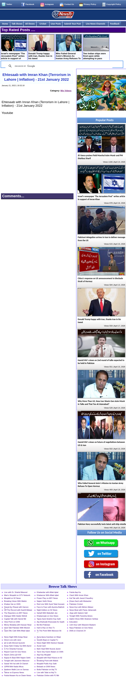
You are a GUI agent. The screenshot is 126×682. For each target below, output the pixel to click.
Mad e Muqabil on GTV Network (17, 595)
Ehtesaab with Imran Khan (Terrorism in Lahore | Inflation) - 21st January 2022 (36, 77)
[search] (58, 66)
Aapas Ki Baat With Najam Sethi (17, 658)
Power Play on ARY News (47, 598)
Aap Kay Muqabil (44, 655)
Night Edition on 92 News (47, 610)
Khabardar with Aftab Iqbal (47, 592)
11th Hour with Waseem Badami (82, 625)
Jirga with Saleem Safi (78, 613)
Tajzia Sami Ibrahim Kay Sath (49, 619)
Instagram (49, 4)
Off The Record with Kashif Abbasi (18, 610)
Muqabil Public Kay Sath (47, 664)
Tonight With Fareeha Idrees (81, 616)
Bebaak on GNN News (46, 667)
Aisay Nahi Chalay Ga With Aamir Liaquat (18, 646)
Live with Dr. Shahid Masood (15, 592)
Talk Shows (17, 23)
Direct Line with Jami (12, 640)
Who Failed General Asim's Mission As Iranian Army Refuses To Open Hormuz (69, 47)
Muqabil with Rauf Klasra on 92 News (49, 658)
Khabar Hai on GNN (12, 604)
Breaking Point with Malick (47, 661)
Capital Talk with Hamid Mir (15, 619)
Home (5, 23)
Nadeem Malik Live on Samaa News (16, 670)
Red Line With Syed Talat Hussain (50, 604)
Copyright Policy (113, 4)
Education (73, 622)
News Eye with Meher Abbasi (81, 607)
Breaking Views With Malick (15, 601)
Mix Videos (66, 90)
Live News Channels (95, 23)
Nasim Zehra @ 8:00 (12, 655)
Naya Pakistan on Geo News (81, 628)
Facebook (30, 4)
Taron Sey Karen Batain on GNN (50, 652)
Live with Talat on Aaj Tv (46, 672)
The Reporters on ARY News (16, 613)
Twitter (9, 4)
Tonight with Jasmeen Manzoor (16, 661)
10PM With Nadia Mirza (13, 667)
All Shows (30, 23)
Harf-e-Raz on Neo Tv (46, 628)
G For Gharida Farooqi (13, 649)
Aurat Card (41, 646)
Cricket (43, 23)
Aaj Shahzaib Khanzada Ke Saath (50, 622)
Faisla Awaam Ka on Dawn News (17, 675)
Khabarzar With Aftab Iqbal (48, 595)
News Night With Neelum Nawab (50, 643)
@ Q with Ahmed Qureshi (14, 643)
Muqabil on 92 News (12, 598)
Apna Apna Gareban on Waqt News (49, 637)
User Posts (56, 23)
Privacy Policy (90, 4)
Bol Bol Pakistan (43, 625)
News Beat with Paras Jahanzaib (82, 610)
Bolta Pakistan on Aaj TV (47, 669)
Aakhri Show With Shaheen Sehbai (83, 619)
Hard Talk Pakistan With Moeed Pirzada (17, 628)
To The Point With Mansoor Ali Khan (49, 631)
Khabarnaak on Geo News (47, 616)
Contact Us (69, 4)
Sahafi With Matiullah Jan (47, 613)
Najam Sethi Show (44, 601)
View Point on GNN (12, 622)
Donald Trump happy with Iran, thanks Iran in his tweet (41, 47)
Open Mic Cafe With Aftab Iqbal (17, 631)
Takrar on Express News (14, 672)
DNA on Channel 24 (77, 631)
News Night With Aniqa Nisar (16, 637)
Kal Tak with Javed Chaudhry (81, 598)
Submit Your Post (72, 23)
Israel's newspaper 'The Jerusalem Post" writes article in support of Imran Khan (14, 47)
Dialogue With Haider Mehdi (15, 616)
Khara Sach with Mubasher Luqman (80, 601)
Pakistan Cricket (76, 604)
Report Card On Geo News (15, 652)
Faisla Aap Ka (75, 592)
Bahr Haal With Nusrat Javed (48, 649)
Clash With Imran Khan (78, 595)
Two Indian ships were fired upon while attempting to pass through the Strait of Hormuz (96, 47)
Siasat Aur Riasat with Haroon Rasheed (16, 607)
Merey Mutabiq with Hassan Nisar (18, 625)
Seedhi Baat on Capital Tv (47, 640)
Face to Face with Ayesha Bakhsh (50, 607)
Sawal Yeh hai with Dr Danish (16, 664)
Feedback (114, 23)
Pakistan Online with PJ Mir (48, 675)
